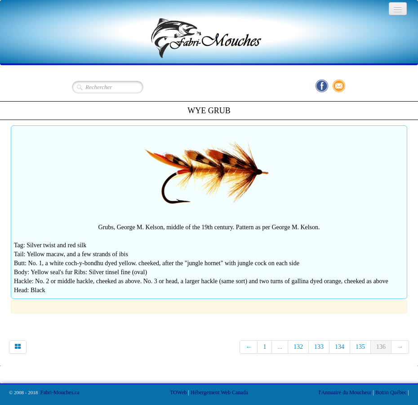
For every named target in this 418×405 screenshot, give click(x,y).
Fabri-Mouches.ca (60, 392)
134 (339, 346)
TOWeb (178, 392)
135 (360, 346)
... (279, 346)
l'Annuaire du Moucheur (345, 392)
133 (319, 346)
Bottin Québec (391, 392)
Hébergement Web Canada (219, 392)
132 (298, 346)
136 (381, 346)
